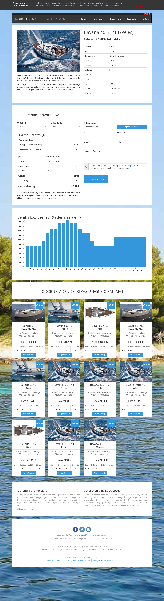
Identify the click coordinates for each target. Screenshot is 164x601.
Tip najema (90, 123)
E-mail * (87, 142)
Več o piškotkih (137, 6)
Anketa (45, 549)
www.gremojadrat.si (55, 560)
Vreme (110, 549)
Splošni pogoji (80, 549)
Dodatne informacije (92, 151)
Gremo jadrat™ (80, 535)
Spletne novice (65, 549)
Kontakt (145, 19)
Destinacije (131, 19)
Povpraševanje (28, 355)
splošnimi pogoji (129, 165)
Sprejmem (136, 3)
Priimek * (121, 132)
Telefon (120, 142)
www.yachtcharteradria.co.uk (105, 560)
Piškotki (53, 549)
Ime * (86, 132)
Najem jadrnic (98, 19)
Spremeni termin (131, 126)
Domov (84, 19)
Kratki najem (115, 19)
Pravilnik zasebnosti (96, 549)
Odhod (21, 123)
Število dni (56, 123)
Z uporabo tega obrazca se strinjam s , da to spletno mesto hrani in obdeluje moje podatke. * (115, 166)
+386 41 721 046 (57, 19)
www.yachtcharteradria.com (78, 560)
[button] (22, 51)
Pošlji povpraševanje (95, 179)
